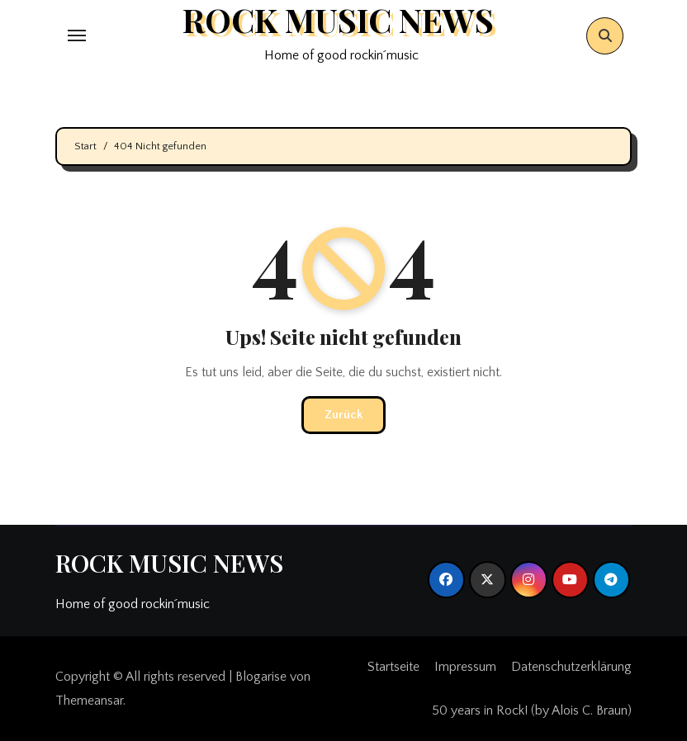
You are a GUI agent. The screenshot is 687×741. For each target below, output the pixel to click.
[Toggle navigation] (77, 35)
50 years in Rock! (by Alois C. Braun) (532, 710)
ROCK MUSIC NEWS (169, 562)
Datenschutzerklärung (571, 666)
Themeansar (89, 700)
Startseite (393, 666)
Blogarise (261, 676)
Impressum (465, 666)
